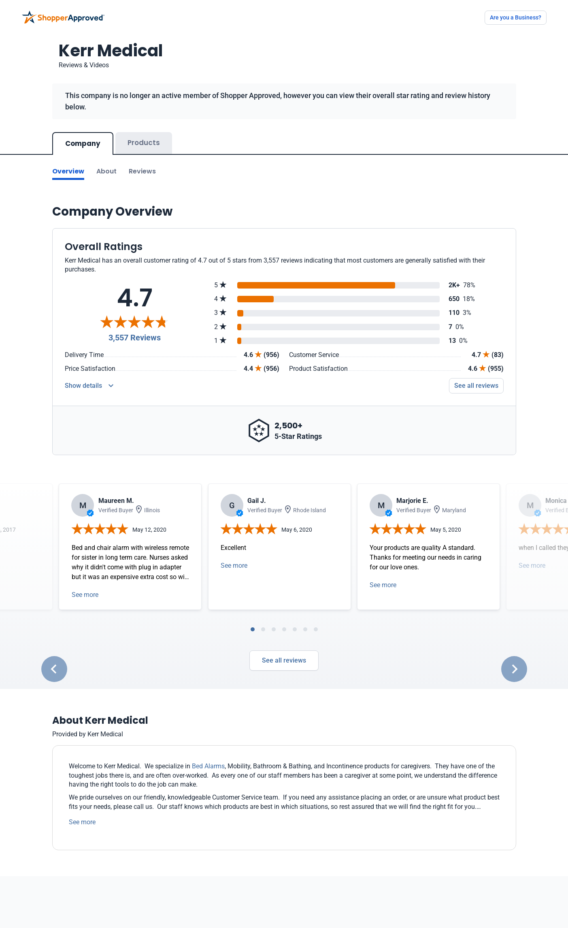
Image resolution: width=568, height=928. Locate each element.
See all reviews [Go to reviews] (476, 385)
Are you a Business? (515, 17)
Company (82, 143)
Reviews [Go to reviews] (142, 171)
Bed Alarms (208, 766)
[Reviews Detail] (89, 385)
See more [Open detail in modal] (85, 595)
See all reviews (284, 660)
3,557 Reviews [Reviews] (134, 337)
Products (144, 143)
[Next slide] (514, 669)
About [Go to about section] (106, 171)
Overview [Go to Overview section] (68, 171)
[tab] (253, 629)
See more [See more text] (82, 822)
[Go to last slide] (54, 669)
